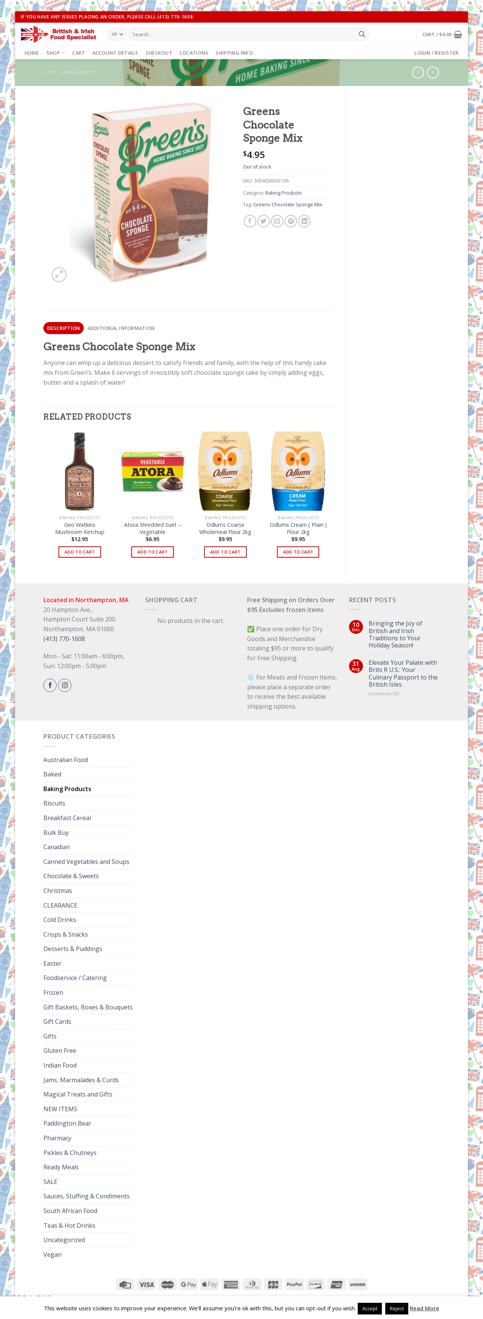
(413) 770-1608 (64, 639)
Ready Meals (61, 1167)
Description (63, 328)
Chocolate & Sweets (71, 876)
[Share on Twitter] (263, 221)
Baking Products (81, 72)
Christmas (57, 890)
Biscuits (54, 803)
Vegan (52, 1254)
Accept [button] (369, 1308)
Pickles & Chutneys (70, 1153)
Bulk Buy (56, 832)
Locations (194, 52)
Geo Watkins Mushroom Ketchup (80, 528)
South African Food (70, 1211)
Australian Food (65, 760)
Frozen (53, 992)
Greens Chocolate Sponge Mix (287, 204)
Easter (52, 963)
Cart (78, 52)
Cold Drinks (59, 920)
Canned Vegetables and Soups (86, 861)
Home (32, 52)
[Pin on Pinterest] (291, 221)
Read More (424, 1308)
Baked (52, 774)
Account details (115, 52)
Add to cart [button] (80, 552)
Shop (55, 52)
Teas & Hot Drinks (69, 1225)
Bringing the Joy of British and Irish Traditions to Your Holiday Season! (395, 634)
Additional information (121, 328)
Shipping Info (233, 52)
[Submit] (361, 34)
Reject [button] (397, 1308)
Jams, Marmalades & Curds (81, 1080)
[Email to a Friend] (277, 221)
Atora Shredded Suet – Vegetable (152, 528)
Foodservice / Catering (75, 978)
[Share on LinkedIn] (304, 221)
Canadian (56, 847)
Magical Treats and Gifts (77, 1094)
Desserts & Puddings (72, 949)
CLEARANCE (60, 905)
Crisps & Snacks (65, 934)
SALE (50, 1182)
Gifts (50, 1036)
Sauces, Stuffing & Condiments (86, 1196)
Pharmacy (57, 1138)
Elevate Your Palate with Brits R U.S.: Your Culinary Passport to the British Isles (403, 673)
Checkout (159, 52)
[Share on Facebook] (250, 221)
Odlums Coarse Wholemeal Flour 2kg (225, 528)
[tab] (63, 328)
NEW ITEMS (60, 1109)
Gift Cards (57, 1021)
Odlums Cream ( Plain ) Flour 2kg (298, 528)
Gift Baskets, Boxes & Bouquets (88, 1007)
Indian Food (60, 1065)
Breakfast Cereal (67, 818)
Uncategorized (64, 1240)
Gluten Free (59, 1050)
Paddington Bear (67, 1123)
